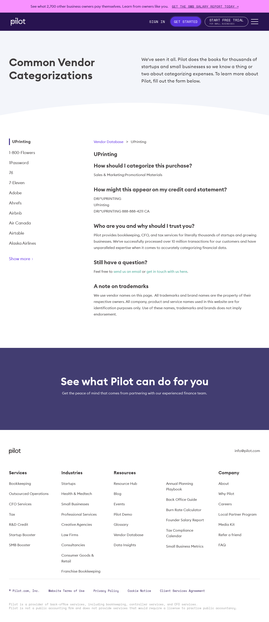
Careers (225, 504)
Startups (68, 483)
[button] (254, 22)
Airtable (16, 233)
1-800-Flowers (22, 152)
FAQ (222, 545)
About (223, 483)
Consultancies (73, 545)
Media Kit (226, 524)
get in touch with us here (167, 271)
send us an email (127, 271)
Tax (12, 514)
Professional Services (79, 514)
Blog (117, 493)
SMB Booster (19, 545)
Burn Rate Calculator (183, 510)
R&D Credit (18, 524)
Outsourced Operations (29, 493)
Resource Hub (125, 483)
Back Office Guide (181, 499)
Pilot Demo (123, 514)
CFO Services (20, 504)
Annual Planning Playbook (179, 486)
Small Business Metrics (184, 546)
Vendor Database (108, 141)
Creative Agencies (76, 524)
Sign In (157, 21)
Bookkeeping (20, 483)
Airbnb (15, 213)
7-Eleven (17, 182)
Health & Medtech (76, 493)
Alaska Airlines (22, 243)
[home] (18, 22)
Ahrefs (15, 203)
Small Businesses (75, 504)
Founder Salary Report (185, 520)
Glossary (121, 524)
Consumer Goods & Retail (77, 558)
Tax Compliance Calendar (179, 533)
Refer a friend (229, 535)
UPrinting (21, 141)
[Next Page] (37, 260)
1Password (19, 162)
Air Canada (20, 223)
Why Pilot (226, 493)
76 (11, 172)
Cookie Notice (139, 590)
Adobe (15, 192)
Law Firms (69, 535)
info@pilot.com (247, 450)
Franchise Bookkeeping (80, 571)
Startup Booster (22, 535)
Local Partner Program (237, 514)
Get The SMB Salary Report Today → (205, 6)
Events (119, 504)
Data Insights (125, 545)
